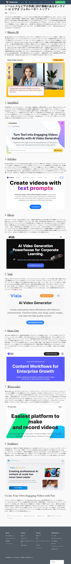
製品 (26, 2)
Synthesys (12, 443)
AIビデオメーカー (41, 515)
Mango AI (13, 32)
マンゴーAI (9, 518)
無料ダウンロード (60, 2)
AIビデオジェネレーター (34, 500)
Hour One (13, 330)
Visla (10, 274)
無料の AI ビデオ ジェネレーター (54, 515)
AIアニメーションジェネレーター (23, 42)
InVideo (11, 159)
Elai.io (10, 215)
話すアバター (11, 47)
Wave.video (13, 386)
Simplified (12, 102)
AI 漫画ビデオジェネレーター (52, 47)
